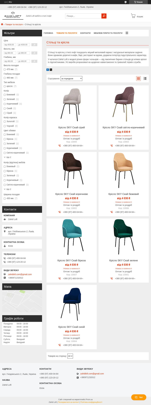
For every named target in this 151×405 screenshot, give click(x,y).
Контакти (85, 33)
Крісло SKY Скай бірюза (72, 260)
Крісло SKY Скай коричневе (71, 194)
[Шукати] (103, 15)
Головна (48, 33)
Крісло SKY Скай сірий (71, 127)
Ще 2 (8, 157)
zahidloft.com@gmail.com (20, 274)
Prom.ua (89, 399)
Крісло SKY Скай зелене (123, 260)
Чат (139, 397)
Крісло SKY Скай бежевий (123, 194)
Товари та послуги (14, 24)
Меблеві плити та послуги (108, 33)
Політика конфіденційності (91, 402)
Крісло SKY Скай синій (71, 327)
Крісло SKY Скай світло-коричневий (124, 127)
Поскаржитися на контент (68, 402)
